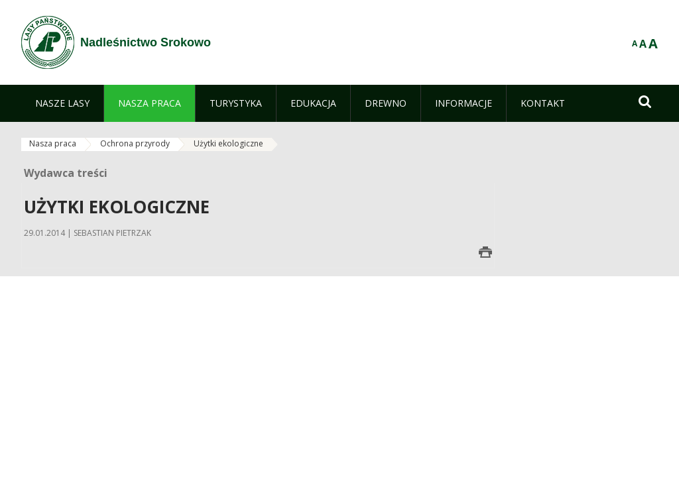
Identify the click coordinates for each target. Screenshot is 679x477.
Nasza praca (52, 143)
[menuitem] (62, 103)
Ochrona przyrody (135, 143)
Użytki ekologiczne (228, 143)
